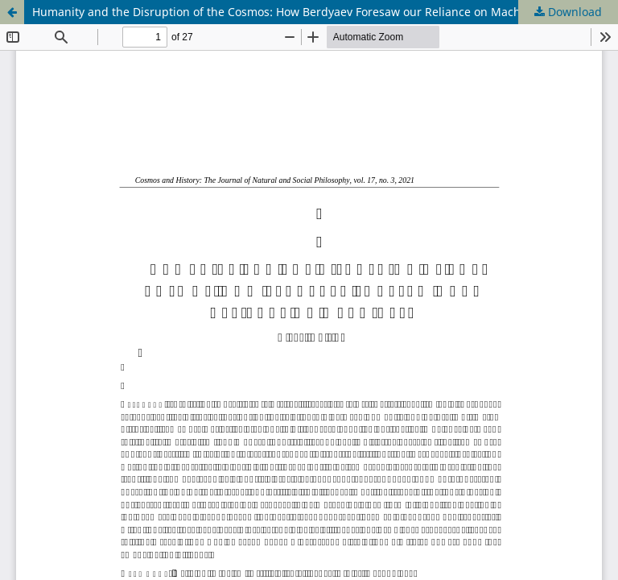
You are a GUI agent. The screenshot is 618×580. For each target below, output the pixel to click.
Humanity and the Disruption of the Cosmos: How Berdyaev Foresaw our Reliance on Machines (287, 11)
